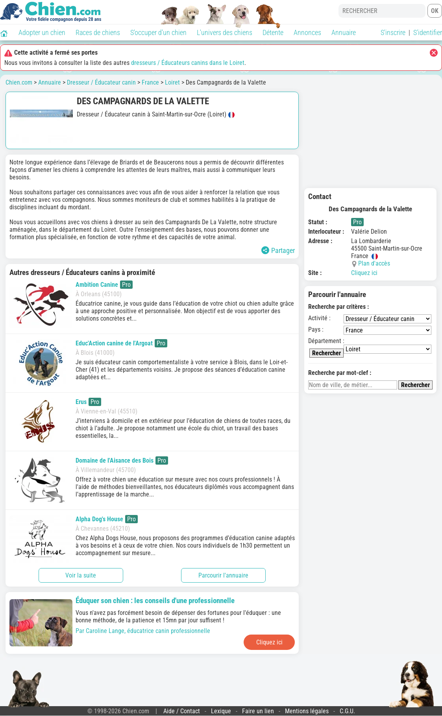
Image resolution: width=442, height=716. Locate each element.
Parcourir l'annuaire (223, 575)
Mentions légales (307, 711)
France (150, 82)
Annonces (307, 32)
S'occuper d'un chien (158, 32)
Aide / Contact (181, 711)
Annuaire (343, 32)
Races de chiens (98, 32)
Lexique (221, 711)
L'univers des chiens (224, 32)
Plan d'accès (374, 263)
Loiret (172, 82)
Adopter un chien (41, 32)
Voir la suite (80, 575)
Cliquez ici (364, 273)
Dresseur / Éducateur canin (101, 82)
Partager (278, 250)
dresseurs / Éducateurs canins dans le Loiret (187, 62)
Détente (273, 32)
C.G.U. (347, 711)
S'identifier (427, 32)
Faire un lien (258, 711)
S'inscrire (393, 32)
